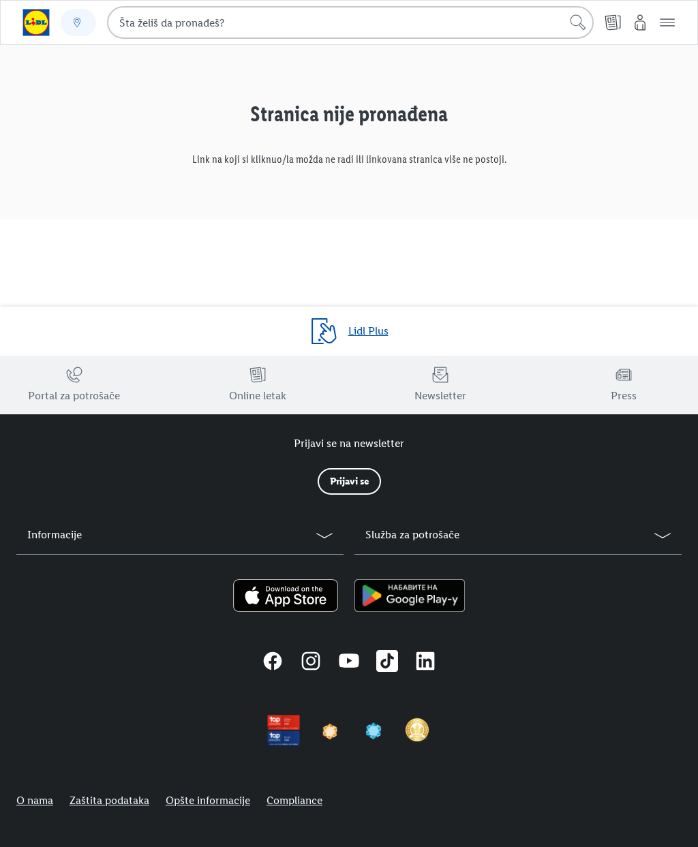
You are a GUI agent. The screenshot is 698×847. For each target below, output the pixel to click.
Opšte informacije (208, 800)
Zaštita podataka (109, 800)
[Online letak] (613, 22)
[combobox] (350, 22)
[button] (667, 22)
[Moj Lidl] (640, 22)
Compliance (294, 800)
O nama (34, 800)
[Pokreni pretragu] (578, 22)
